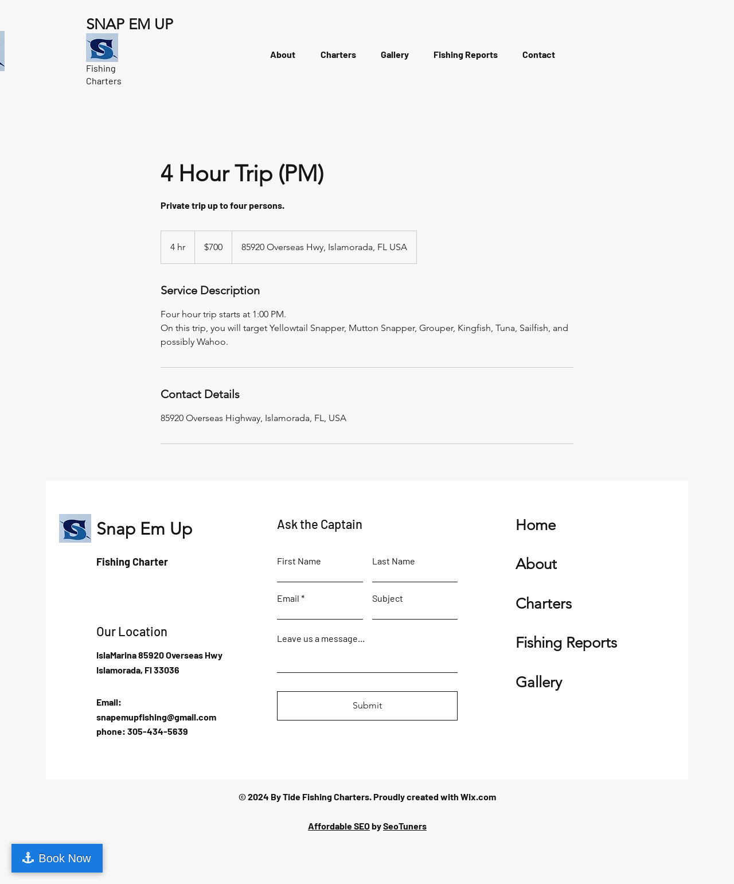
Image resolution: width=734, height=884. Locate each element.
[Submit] (367, 706)
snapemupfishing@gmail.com (156, 716)
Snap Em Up (144, 529)
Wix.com (478, 796)
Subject (387, 598)
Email (288, 598)
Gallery (539, 682)
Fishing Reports (566, 643)
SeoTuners (405, 825)
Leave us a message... (321, 638)
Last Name (393, 561)
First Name (299, 561)
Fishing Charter (132, 561)
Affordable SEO (339, 825)
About (536, 564)
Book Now (64, 858)
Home (536, 525)
